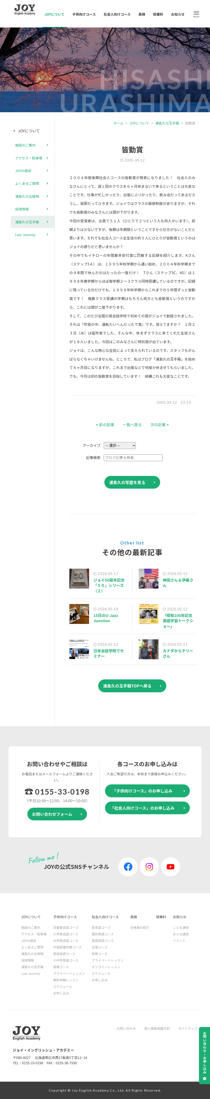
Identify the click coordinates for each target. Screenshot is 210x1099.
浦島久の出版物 (27, 196)
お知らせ (178, 14)
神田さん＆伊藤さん (178, 582)
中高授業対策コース (67, 947)
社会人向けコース (117, 14)
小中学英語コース (65, 960)
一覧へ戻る (132, 424)
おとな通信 (181, 934)
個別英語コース (103, 934)
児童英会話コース (65, 927)
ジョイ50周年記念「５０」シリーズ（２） (109, 585)
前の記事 (105, 424)
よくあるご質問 (27, 183)
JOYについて (54, 14)
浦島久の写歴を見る (127, 482)
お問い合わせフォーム (52, 814)
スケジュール (62, 986)
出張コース (99, 947)
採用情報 (22, 209)
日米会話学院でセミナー (108, 653)
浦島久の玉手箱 (167, 123)
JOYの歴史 (23, 170)
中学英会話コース (65, 940)
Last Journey (25, 234)
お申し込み (61, 993)
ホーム (118, 123)
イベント (179, 940)
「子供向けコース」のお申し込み (142, 790)
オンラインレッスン (106, 967)
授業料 (158, 14)
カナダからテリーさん (178, 653)
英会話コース (101, 927)
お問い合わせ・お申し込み (204, 1052)
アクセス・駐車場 (28, 157)
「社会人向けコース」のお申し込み (142, 808)
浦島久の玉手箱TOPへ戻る (127, 685)
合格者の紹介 (139, 927)
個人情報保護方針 (157, 1028)
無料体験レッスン (66, 980)
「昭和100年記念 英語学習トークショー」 (178, 620)
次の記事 (159, 424)
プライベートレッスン (69, 973)
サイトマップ (187, 1028)
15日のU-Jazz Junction (105, 617)
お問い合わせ (126, 1028)
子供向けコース (84, 14)
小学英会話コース (65, 934)
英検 (142, 14)
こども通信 (181, 927)
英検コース (61, 967)
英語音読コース (64, 953)
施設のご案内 (25, 145)
